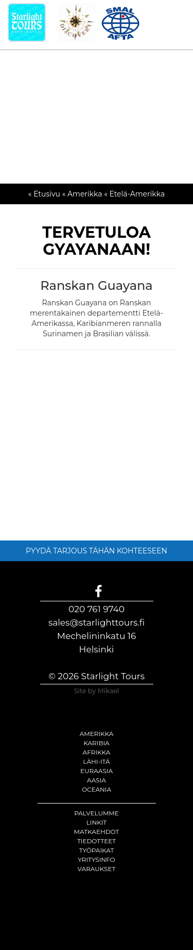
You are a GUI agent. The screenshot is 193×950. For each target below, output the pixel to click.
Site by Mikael (96, 691)
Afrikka (97, 752)
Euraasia (96, 771)
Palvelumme (96, 813)
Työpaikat (96, 850)
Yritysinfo (96, 859)
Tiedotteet (96, 841)
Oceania (96, 789)
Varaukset (97, 869)
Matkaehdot (96, 832)
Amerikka (97, 734)
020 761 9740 (96, 609)
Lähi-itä (96, 761)
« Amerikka (82, 194)
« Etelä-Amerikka (134, 194)
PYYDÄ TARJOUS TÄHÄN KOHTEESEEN (96, 550)
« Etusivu (44, 194)
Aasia (96, 780)
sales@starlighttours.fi (96, 622)
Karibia (96, 743)
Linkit (96, 822)
